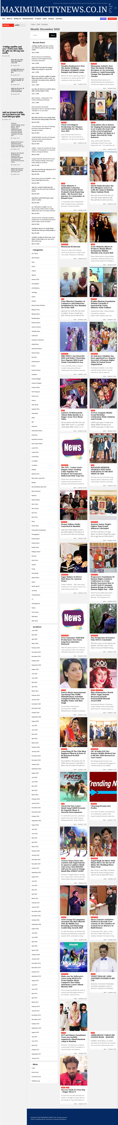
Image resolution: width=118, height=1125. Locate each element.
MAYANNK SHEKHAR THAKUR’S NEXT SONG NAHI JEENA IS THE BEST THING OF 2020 (102, 470)
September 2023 (36, 769)
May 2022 (34, 838)
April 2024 (34, 739)
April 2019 (34, 998)
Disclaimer (51, 19)
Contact (45, 19)
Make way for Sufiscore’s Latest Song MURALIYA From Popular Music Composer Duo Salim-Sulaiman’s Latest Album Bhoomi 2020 (72, 981)
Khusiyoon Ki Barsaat (70, 246)
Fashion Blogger (36, 379)
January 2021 (35, 907)
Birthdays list (17, 19)
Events (33, 366)
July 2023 (34, 777)
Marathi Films (35, 474)
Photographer (35, 534)
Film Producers (36, 392)
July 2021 (34, 881)
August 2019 (35, 981)
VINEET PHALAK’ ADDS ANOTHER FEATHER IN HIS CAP (103, 978)
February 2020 (36, 955)
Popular (6, 25)
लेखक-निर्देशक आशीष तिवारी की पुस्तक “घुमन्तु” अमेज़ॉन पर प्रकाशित (43, 199)
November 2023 (36, 760)
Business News (36, 323)
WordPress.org (36, 1081)
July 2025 (34, 674)
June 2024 (35, 730)
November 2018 (36, 1019)
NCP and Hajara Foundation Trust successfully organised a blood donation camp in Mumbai (73, 1038)
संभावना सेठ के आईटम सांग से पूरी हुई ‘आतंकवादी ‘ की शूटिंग (17, 80)
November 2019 (36, 968)
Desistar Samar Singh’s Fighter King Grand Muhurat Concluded (101, 526)
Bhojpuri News (36, 314)
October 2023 (35, 764)
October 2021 (35, 868)
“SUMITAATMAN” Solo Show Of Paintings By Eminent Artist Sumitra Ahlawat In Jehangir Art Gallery (43, 139)
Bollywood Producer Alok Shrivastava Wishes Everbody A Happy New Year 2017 (17, 144)
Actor (33, 262)
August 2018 (35, 1032)
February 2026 (36, 648)
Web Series (35, 621)
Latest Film (35, 448)
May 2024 (34, 734)
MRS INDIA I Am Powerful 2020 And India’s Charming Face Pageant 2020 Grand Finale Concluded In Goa (73, 359)
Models (34, 483)
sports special (35, 586)
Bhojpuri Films (36, 310)
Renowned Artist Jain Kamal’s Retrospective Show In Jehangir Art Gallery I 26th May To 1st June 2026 (44, 109)
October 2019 (35, 972)
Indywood (34, 426)
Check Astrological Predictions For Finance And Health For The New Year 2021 (72, 128)
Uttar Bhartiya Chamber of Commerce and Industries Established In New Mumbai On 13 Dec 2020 (73, 304)
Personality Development (39, 530)
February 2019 (36, 1006)
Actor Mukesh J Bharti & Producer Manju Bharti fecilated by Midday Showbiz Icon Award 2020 (102, 249)
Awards (34, 301)
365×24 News (35, 258)
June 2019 (35, 989)
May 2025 (34, 682)
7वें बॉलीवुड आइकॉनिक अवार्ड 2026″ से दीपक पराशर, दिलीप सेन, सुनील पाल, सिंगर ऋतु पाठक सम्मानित (13, 50)
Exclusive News (36, 370)
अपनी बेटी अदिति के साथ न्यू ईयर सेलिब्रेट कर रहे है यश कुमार (17, 71)
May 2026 (34, 635)
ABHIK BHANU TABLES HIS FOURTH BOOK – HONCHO (103, 1036)
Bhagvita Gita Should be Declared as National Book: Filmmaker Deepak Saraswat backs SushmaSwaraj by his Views (17, 157)
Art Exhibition (35, 284)
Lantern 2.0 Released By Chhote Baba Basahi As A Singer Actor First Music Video (72, 415)
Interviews (34, 435)
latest (17, 25)
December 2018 (36, 1015)
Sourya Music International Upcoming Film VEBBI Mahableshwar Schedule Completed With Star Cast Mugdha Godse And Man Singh (73, 697)
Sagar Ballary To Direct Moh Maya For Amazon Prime (71, 579)
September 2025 (36, 665)
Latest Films (35, 452)
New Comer (35, 504)
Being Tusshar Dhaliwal (38, 305)
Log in (33, 1068)
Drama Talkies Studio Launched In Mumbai (70, 525)
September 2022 (36, 821)
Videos (33, 608)
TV (32, 599)
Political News (36, 539)
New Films (35, 517)
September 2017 (36, 1054)
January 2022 (35, 855)
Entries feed (35, 1072)
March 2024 (35, 743)
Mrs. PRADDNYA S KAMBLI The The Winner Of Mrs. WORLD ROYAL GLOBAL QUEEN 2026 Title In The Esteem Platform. (44, 209)
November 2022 (36, 812)
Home (3, 19)
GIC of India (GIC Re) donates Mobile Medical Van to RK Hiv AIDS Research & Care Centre (103, 754)
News (33, 521)
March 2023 (35, 795)
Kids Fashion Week (37, 444)
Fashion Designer (36, 383)
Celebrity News (36, 331)
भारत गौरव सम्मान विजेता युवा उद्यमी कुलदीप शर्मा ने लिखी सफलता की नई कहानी (44, 170)
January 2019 (35, 1011)
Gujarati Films (35, 409)
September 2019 (36, 976)
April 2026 (34, 639)
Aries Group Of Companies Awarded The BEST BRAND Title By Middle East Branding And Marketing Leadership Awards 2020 (73, 923)
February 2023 (36, 799)
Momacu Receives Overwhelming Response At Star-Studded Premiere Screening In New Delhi (42, 59)
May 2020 (34, 942)
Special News (35, 578)
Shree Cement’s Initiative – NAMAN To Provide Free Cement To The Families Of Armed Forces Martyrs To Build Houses (103, 923)
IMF (33, 422)
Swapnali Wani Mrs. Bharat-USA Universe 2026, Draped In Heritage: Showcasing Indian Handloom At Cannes (43, 161)
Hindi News (35, 413)
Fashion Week (36, 387)
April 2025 (34, 687)
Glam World (35, 405)
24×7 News (35, 253)
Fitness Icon (35, 396)
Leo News (34, 465)
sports (33, 582)
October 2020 (35, 920)
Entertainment (36, 362)
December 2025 (36, 652)
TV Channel (38, 19)
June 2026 (35, 630)
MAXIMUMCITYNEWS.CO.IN (54, 9)
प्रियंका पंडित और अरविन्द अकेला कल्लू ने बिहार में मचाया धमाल (17, 61)
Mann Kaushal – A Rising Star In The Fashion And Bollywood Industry (42, 99)
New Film (34, 513)
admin (75, 84)
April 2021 (34, 894)
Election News (36, 353)
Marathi (34, 470)
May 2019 (34, 993)
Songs (33, 569)
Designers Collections (38, 340)
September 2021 (36, 872)
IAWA (33, 418)
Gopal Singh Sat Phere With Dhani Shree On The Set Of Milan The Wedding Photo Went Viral (103, 863)
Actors (33, 266)
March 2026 (35, 643)
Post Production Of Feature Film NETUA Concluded (103, 639)
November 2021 (36, 864)
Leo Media (35, 461)
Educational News (37, 349)
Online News (35, 526)
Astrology (34, 292)
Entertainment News (28, 19)
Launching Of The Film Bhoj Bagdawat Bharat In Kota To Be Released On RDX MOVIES (73, 754)
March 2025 (35, 691)
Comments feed (36, 1077)
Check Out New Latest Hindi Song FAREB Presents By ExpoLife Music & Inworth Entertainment (73, 809)
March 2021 (35, 898)
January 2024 (35, 751)
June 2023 (35, 782)
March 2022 (35, 847)
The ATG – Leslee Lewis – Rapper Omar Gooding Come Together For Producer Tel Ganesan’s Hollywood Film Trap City (72, 471)
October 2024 (35, 713)
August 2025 (35, 669)
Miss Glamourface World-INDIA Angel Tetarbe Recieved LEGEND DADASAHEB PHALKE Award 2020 (102, 696)
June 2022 (35, 834)
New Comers (35, 508)
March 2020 (35, 950)
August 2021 (35, 877)
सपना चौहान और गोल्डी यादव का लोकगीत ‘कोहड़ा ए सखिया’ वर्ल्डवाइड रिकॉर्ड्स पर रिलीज (44, 90)
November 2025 (36, 656)
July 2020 (34, 933)
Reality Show (35, 547)
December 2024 (36, 704)
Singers (34, 565)
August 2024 (35, 721)
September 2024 (36, 717)
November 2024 (36, 708)
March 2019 (35, 1002)
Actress (34, 271)
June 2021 (35, 885)
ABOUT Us (9, 19)
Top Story (34, 591)
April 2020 (34, 946)
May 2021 (34, 890)
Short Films (35, 560)
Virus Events (35, 612)
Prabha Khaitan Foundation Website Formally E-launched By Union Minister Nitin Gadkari (103, 304)
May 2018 (34, 1045)
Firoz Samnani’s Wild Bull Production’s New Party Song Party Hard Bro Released (72, 641)
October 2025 (35, 661)
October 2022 (35, 816)
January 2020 (35, 959)
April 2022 (34, 842)
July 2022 (34, 829)
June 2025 (35, 678)
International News (37, 431)
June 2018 (35, 1041)
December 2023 (36, 756)
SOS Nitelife (35, 573)
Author (33, 297)
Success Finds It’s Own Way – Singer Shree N (73, 1091)
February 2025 (36, 695)
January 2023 (35, 803)
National (34, 495)
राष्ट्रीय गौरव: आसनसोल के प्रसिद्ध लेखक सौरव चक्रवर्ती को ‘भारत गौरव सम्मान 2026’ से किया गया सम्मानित (43, 189)
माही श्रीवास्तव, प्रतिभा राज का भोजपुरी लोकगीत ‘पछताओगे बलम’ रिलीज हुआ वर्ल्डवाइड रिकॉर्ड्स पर (43, 229)
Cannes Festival (36, 327)
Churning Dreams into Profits (101, 807)
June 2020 (35, 937)
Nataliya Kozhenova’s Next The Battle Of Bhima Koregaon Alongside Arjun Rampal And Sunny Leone (73, 69)
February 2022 (36, 851)
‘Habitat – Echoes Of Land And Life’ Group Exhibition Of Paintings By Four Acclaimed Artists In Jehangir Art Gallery (43, 150)
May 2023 (34, 786)
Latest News (59, 19)
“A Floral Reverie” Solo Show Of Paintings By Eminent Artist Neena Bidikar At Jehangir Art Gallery (43, 128)
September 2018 (36, 1028)
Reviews (34, 556)
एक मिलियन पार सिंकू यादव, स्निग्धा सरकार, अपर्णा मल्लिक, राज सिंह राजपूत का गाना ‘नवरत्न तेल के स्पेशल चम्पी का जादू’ (43, 239)
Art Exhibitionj (35, 288)
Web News (35, 617)
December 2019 (36, 963)
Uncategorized (36, 604)
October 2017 (35, 1050)
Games (34, 400)
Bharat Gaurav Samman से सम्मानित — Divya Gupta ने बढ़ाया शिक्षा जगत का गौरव (44, 179)
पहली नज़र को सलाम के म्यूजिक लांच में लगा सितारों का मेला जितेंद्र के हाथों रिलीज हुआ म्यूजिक (13, 114)
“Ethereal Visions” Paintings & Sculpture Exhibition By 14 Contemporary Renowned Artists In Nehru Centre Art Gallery (43, 220)
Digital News (35, 344)
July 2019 (34, 985)
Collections (35, 336)
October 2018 (35, 1024)
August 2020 (35, 929)
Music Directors (36, 491)
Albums (34, 275)
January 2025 (35, 700)
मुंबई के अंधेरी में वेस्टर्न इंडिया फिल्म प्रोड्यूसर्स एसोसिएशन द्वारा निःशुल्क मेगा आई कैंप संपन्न (42, 68)
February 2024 (36, 747)
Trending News (36, 595)
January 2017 (35, 1058)
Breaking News (36, 318)
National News (36, 500)
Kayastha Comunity (37, 439)
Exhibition (34, 374)
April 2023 (34, 790)
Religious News (36, 552)
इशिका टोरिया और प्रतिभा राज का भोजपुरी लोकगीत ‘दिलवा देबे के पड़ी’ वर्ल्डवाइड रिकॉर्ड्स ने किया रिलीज (44, 119)
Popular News (35, 543)
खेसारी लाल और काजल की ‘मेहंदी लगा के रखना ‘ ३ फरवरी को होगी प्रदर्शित (17, 90)
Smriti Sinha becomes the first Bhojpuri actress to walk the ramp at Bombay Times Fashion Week (102, 188)
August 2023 (35, 773)
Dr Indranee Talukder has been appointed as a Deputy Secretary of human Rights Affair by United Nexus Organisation (103, 360)
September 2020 (36, 924)
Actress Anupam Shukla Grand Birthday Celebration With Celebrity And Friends (103, 415)
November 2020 (36, 916)
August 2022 (35, 825)
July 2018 (34, 1037)
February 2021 (36, 903)
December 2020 (36, 911)
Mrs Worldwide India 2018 (39, 487)
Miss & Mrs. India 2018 (38, 478)
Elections (34, 357)
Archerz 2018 (35, 279)
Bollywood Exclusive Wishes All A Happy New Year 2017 (17, 170)
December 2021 (36, 860)
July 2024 (34, 726)
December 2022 (36, 808)
